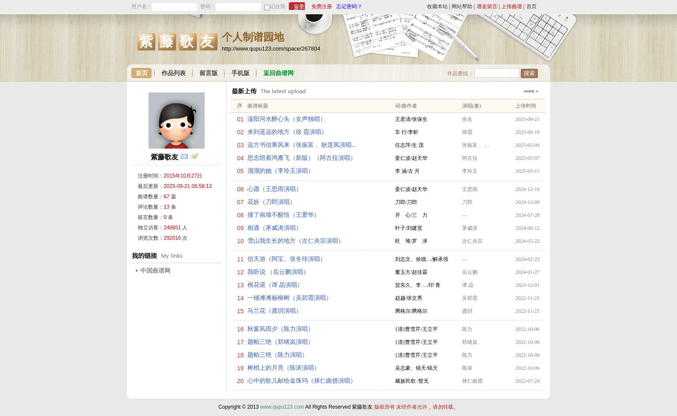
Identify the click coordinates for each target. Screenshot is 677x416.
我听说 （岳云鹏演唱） (278, 272)
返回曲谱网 (278, 73)
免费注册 (321, 6)
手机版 (240, 73)
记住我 (277, 6)
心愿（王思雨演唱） (274, 189)
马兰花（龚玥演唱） (274, 311)
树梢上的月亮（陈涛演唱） (283, 368)
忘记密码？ (349, 6)
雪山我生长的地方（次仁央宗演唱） (295, 241)
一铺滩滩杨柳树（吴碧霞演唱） (289, 298)
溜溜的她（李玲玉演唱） (280, 171)
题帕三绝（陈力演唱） (277, 355)
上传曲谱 (511, 6)
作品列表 (173, 73)
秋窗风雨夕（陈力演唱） (280, 329)
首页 (531, 6)
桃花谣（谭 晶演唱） (275, 285)
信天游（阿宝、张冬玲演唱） (286, 259)
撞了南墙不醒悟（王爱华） (283, 215)
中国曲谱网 (155, 270)
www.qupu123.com (282, 407)
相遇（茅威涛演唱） (274, 228)
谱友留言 (487, 6)
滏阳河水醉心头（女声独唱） (286, 119)
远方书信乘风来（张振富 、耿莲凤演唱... (301, 145)
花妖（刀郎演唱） (271, 202)
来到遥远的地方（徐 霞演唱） (287, 132)
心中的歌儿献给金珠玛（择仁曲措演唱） (301, 381)
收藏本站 (437, 6)
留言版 (208, 73)
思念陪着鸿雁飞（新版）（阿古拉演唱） (301, 158)
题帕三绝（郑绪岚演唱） (280, 342)
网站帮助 (462, 6)
